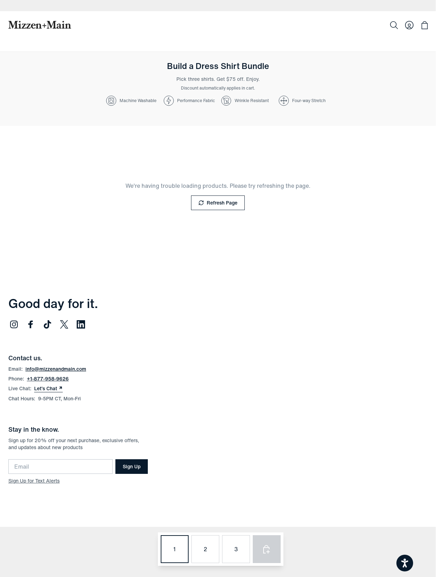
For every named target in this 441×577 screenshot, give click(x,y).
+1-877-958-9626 (48, 378)
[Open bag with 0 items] (424, 25)
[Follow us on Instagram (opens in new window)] (14, 324)
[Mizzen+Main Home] (39, 25)
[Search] (394, 25)
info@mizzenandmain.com (55, 368)
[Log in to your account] (409, 25)
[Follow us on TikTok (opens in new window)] (47, 324)
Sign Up (131, 466)
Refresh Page (217, 202)
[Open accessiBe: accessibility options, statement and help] (404, 563)
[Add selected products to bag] (267, 549)
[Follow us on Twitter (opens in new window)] (64, 324)
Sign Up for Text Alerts (34, 480)
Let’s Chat (48, 388)
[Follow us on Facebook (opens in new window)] (30, 324)
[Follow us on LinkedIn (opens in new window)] (80, 324)
